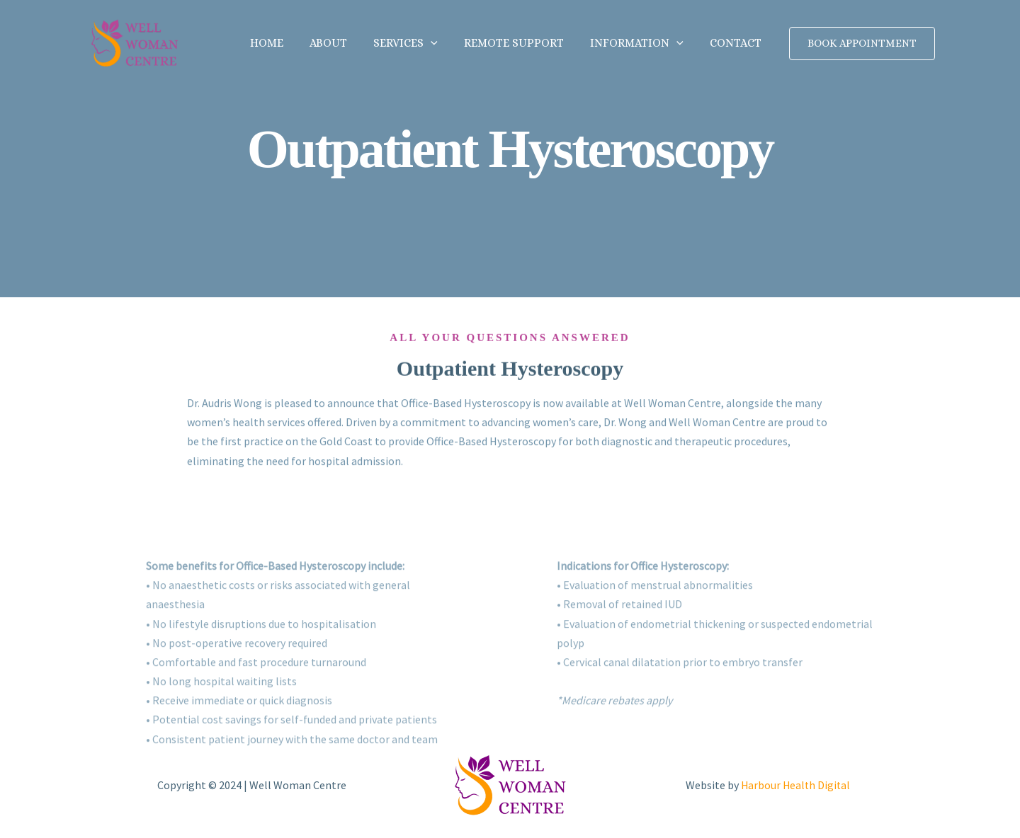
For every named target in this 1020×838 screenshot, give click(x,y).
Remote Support (523, 43)
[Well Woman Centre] (134, 42)
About (345, 43)
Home (287, 43)
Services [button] (419, 43)
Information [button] (642, 43)
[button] (444, 43)
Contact (738, 43)
